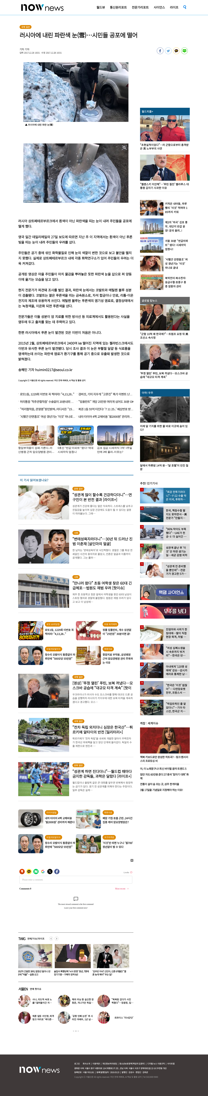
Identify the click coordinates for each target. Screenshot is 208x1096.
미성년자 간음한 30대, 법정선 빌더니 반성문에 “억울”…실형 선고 (34, 973)
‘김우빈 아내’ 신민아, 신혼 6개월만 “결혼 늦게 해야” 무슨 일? (111, 973)
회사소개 (86, 1063)
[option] (35, 961)
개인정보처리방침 (109, 1063)
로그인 (77, 1063)
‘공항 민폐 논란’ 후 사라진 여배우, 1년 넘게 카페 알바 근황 (82, 1019)
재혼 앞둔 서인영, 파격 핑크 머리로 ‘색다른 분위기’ (43, 1019)
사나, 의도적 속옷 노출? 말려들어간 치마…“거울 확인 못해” (42, 1003)
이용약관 (96, 1063)
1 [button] (73, 1031)
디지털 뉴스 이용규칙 (156, 1063)
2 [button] (76, 1031)
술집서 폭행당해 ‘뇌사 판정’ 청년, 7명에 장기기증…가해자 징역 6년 (73, 973)
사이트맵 (171, 1063)
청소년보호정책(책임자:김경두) (132, 1063)
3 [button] (78, 1031)
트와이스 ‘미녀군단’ (124, 1017)
